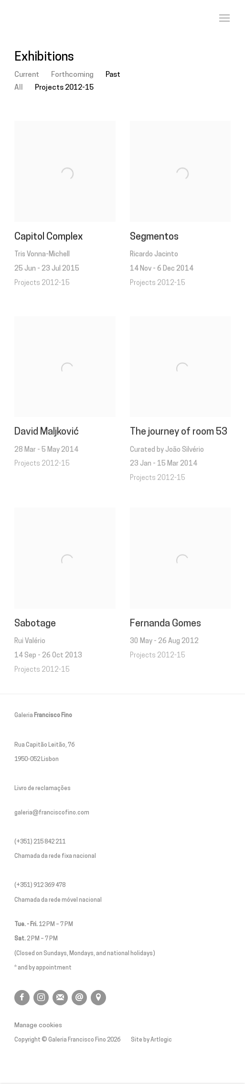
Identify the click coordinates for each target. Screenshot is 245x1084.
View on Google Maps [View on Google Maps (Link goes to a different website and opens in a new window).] (98, 997)
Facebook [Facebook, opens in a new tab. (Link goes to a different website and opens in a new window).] (22, 997)
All (18, 88)
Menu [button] (223, 18)
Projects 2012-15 (64, 88)
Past (113, 75)
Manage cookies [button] (38, 1025)
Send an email (79, 997)
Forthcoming (72, 75)
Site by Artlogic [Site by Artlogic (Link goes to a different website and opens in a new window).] (151, 1040)
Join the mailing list (60, 997)
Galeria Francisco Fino (66, 18)
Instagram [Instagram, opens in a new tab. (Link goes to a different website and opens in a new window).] (41, 997)
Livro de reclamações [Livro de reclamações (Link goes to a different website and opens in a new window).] (42, 789)
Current (26, 75)
